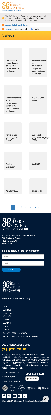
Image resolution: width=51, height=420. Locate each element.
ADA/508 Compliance (9, 377)
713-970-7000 (7, 243)
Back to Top (46, 399)
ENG (14, 381)
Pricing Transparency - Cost (11, 372)
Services (7, 310)
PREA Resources (10, 313)
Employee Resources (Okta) (15, 333)
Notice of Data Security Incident (17, 24)
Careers (6, 319)
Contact (6, 326)
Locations (8, 29)
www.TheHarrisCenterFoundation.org (16, 298)
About (5, 306)
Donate (6, 329)
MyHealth (7, 316)
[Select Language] (41, 29)
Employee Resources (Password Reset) (20, 336)
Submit (11, 269)
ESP (18, 381)
